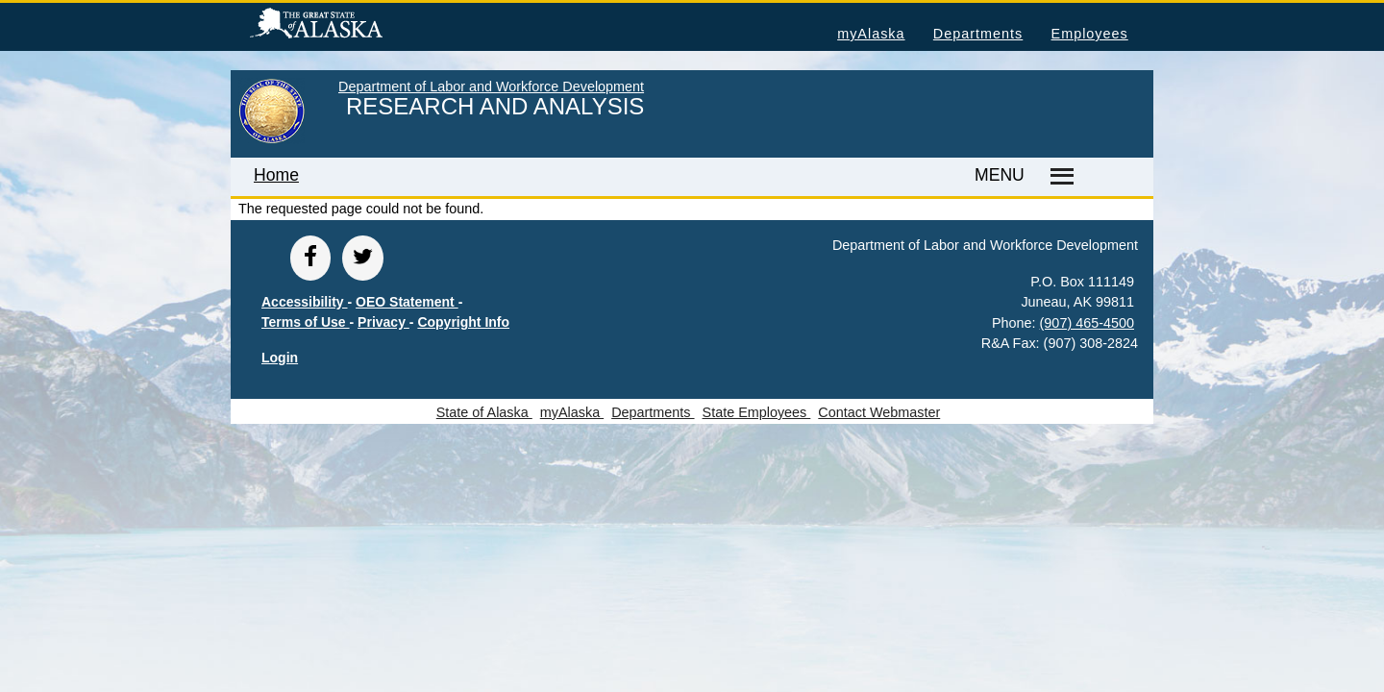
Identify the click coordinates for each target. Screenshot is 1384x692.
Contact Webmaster (879, 412)
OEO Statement (407, 301)
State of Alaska (347, 26)
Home (276, 175)
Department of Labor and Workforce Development (491, 86)
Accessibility (304, 301)
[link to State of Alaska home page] (271, 139)
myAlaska (870, 33)
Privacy (383, 322)
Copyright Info (463, 322)
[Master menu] (1058, 176)
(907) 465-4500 (1087, 323)
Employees (1089, 33)
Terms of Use (305, 322)
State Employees (757, 412)
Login (279, 357)
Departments (978, 33)
